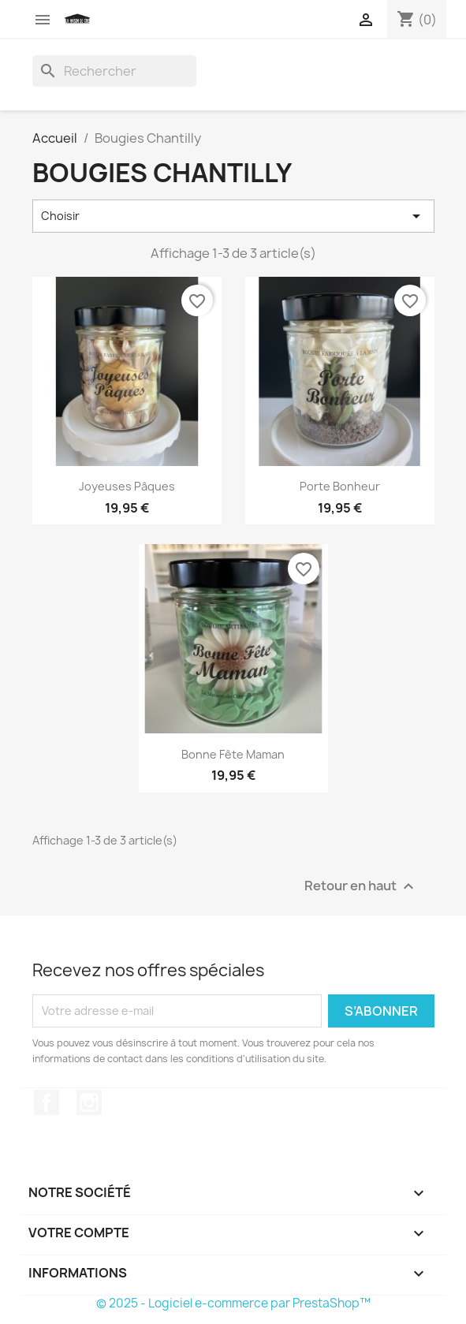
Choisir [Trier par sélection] (233, 216)
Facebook (46, 1102)
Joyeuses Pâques (127, 486)
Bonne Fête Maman (233, 754)
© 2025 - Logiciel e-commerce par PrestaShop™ (233, 1303)
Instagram (89, 1102)
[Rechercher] (114, 71)
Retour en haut (361, 886)
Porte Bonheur (340, 486)
